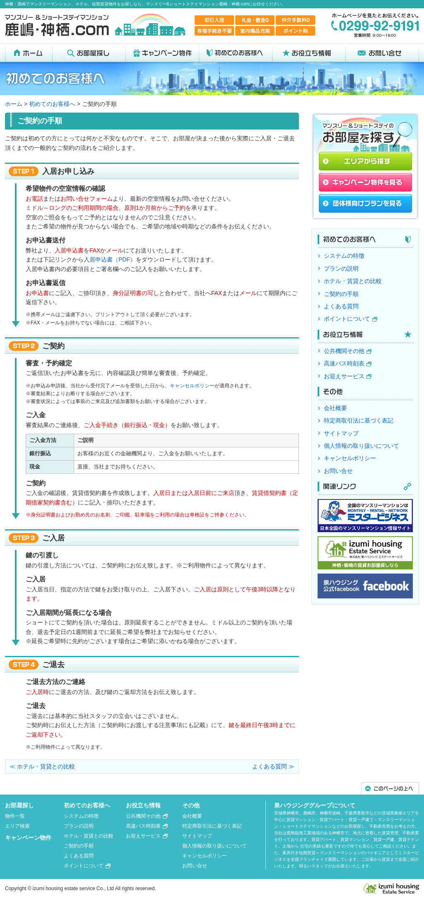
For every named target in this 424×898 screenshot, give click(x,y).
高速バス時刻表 (344, 363)
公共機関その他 (344, 351)
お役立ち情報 (143, 805)
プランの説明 (341, 268)
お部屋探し (19, 805)
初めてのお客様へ (52, 104)
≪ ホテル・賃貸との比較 (42, 766)
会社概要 (335, 408)
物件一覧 (15, 816)
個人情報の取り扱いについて (361, 445)
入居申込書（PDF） (110, 259)
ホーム (13, 104)
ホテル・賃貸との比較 (353, 281)
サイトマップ (341, 433)
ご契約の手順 (341, 294)
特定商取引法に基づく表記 (358, 420)
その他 (191, 805)
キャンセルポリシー (192, 386)
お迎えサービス (344, 376)
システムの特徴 (344, 255)
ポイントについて (347, 318)
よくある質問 (341, 306)
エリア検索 (17, 826)
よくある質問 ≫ (273, 766)
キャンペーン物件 (28, 837)
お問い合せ (338, 471)
